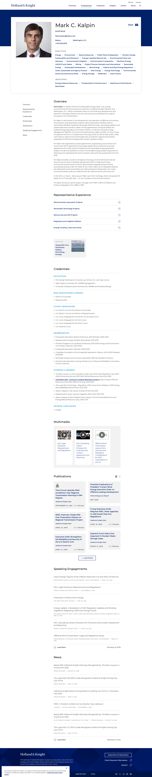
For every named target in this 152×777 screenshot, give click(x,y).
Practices (72, 6)
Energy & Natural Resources (66, 83)
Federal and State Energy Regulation (118, 67)
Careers (138, 2)
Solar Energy (96, 71)
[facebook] (127, 774)
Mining (78, 64)
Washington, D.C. (80, 40)
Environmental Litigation (77, 61)
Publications (27, 126)
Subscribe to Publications (118, 755)
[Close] (66, 773)
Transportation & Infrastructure (94, 83)
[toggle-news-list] (120, 476)
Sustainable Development (75, 67)
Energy (58, 55)
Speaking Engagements (32, 130)
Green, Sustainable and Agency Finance (71, 71)
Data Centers (115, 74)
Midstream (102, 74)
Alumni (124, 765)
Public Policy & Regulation (107, 55)
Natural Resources (86, 55)
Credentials (27, 116)
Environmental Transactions (101, 61)
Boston (58, 40)
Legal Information (81, 774)
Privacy (93, 774)
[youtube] (131, 774)
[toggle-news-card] (116, 476)
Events (123, 6)
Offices (130, 2)
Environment (70, 55)
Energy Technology (112, 71)
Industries (101, 6)
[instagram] (123, 774)
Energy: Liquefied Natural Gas (94, 58)
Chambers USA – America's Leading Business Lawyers (77, 380)
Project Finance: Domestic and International (102, 64)
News (133, 6)
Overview (26, 104)
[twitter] (120, 774)
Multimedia (27, 121)
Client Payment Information (116, 760)
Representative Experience (29, 110)
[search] (140, 5)
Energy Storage (88, 74)
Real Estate (59, 86)
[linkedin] (116, 774)
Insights (112, 6)
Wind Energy (94, 67)
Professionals (86, 6)
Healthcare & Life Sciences (120, 83)
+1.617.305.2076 (61, 43)
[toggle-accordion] (87, 202)
